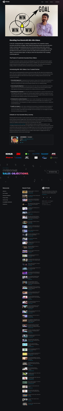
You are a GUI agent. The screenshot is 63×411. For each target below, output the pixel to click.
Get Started (57, 1)
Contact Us (5, 204)
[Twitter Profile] (50, 197)
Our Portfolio (5, 193)
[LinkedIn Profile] (43, 197)
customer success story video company (17, 124)
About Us (4, 191)
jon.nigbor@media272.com (28, 139)
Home (42, 1)
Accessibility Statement (7, 202)
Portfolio (46, 1)
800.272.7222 (24, 140)
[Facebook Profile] (47, 197)
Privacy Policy (5, 197)
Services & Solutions (6, 195)
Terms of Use (5, 199)
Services (51, 1)
